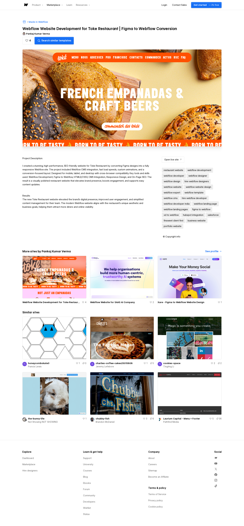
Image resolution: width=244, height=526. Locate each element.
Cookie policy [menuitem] (155, 506)
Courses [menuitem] (87, 470)
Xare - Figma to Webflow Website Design (181, 302)
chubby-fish (102, 418)
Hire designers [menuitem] (30, 470)
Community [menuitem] (89, 495)
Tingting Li (168, 366)
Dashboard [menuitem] (28, 458)
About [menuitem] (151, 458)
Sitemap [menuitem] (152, 470)
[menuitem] (215, 457)
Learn (69, 5)
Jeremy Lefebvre (105, 366)
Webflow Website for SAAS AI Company (112, 302)
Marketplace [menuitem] (28, 464)
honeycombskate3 (38, 363)
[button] (37, 5)
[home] (25, 5)
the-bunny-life (36, 418)
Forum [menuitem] (86, 489)
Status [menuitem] (86, 514)
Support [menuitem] (87, 458)
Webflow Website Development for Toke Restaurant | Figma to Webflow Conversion (51, 302)
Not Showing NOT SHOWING (43, 422)
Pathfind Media (171, 422)
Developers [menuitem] (89, 501)
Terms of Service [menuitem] (157, 494)
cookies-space (171, 363)
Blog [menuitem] (85, 477)
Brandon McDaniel (105, 422)
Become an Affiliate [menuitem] (158, 477)
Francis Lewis (35, 366)
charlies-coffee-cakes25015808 (114, 363)
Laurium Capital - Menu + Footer (181, 418)
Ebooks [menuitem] (87, 483)
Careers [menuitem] (152, 464)
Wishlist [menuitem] (87, 508)
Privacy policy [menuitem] (155, 500)
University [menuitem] (88, 464)
